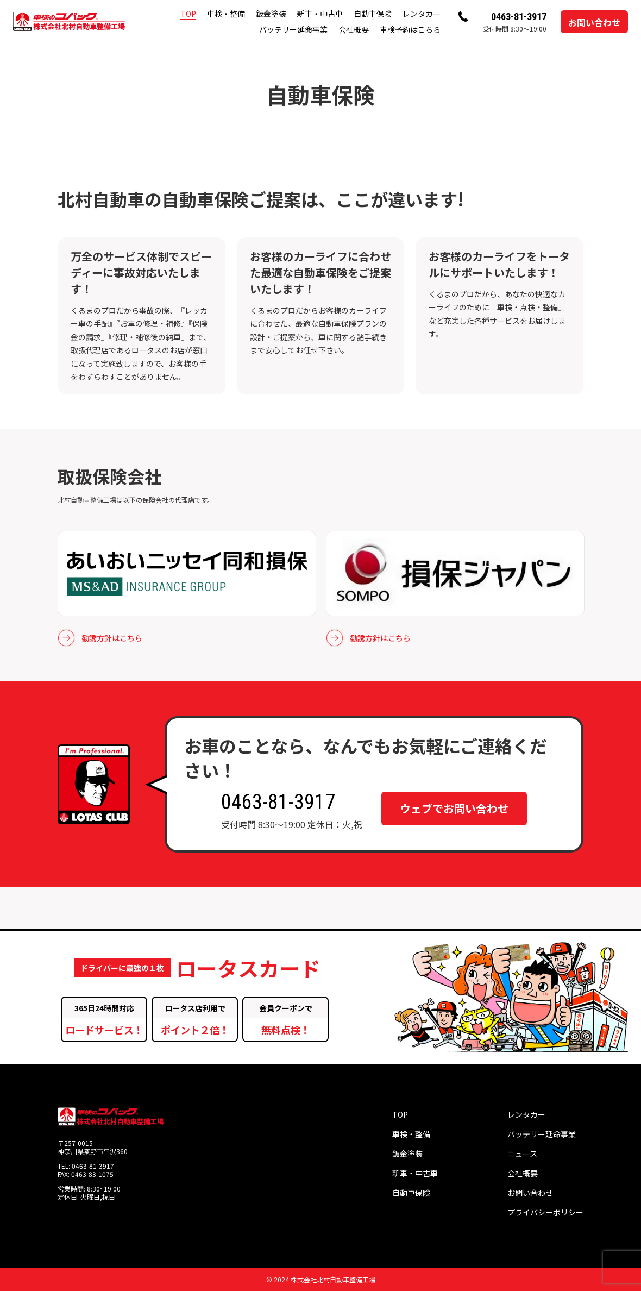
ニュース (522, 1153)
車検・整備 (226, 13)
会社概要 (353, 29)
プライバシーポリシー (545, 1212)
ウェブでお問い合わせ (454, 808)
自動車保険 (373, 13)
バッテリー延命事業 (293, 29)
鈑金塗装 (271, 13)
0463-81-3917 (518, 16)
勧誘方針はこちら (100, 638)
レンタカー (422, 13)
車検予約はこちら (410, 29)
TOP (188, 13)
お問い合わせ (594, 22)
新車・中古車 (320, 13)
